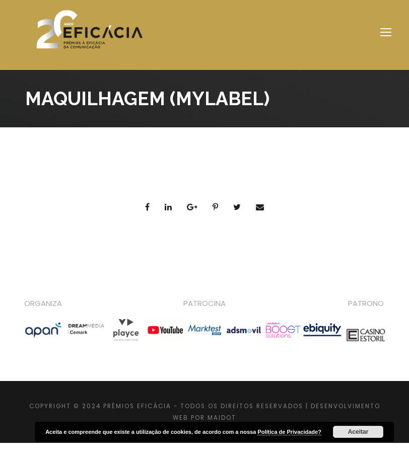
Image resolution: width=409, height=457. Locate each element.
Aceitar (358, 431)
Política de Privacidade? (289, 432)
